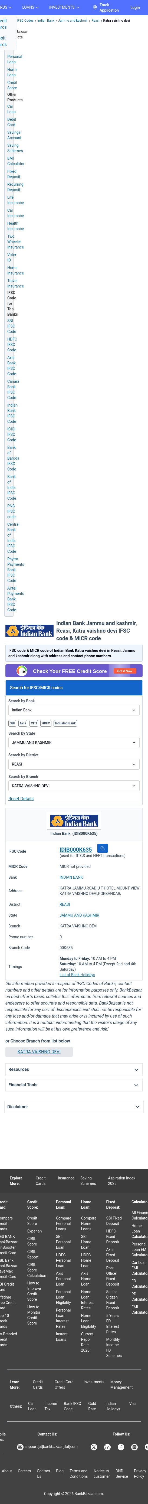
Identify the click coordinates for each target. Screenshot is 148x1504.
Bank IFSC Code (72, 1406)
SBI (12, 723)
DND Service (122, 1474)
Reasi (95, 20)
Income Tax (50, 1406)
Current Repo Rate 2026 (87, 1342)
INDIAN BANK (71, 877)
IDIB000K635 (76, 849)
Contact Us (43, 1474)
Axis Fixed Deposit (112, 1255)
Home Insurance (15, 270)
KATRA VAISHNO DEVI (39, 1051)
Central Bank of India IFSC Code (13, 538)
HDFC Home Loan (86, 1260)
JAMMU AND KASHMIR (79, 915)
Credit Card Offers (64, 1384)
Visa (133, 1403)
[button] (102, 848)
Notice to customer (102, 1474)
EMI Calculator (15, 161)
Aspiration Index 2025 (121, 1181)
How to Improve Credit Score (34, 1291)
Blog (60, 1471)
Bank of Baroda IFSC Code (13, 458)
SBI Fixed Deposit (114, 1221)
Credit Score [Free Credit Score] (12, 85)
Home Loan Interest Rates (87, 1300)
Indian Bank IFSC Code (12, 413)
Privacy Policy (140, 1474)
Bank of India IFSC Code (11, 488)
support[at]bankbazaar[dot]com (47, 1447)
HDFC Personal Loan (63, 1260)
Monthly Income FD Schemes (114, 1347)
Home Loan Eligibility (88, 1321)
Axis (23, 723)
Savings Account (14, 135)
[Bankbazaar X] (94, 1447)
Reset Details (21, 798)
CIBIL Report (33, 1254)
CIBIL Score (32, 1241)
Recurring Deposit (15, 187)
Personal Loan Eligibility (63, 1297)
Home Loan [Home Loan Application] (12, 72)
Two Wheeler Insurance (15, 241)
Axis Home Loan (86, 1278)
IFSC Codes (25, 20)
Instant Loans (62, 1337)
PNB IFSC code (11, 511)
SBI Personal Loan (63, 1242)
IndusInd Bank (65, 723)
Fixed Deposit (13, 174)
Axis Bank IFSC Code (11, 365)
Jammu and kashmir (73, 20)
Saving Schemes (15, 148)
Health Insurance (15, 226)
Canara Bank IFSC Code (13, 389)
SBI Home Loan (86, 1242)
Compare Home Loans (89, 1223)
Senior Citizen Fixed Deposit (112, 1300)
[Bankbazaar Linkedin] (108, 1447)
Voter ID (11, 257)
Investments (94, 1382)
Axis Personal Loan (63, 1278)
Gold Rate (92, 1406)
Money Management (121, 1384)
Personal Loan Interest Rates (63, 1318)
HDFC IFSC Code (12, 344)
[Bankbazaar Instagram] (135, 1447)
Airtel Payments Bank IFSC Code (15, 599)
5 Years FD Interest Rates (112, 1323)
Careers (24, 1471)
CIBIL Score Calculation (36, 1270)
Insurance (66, 1178)
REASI (65, 904)
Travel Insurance (15, 283)
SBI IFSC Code (11, 326)
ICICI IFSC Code (11, 434)
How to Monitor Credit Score (34, 1315)
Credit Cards (41, 1181)
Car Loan (11, 109)
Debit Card (11, 122)
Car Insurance (15, 213)
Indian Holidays (113, 1406)
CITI (34, 723)
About (7, 1471)
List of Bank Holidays (77, 975)
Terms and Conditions (79, 1474)
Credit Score (32, 1221)
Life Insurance (15, 200)
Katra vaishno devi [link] (116, 20)
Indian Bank (45, 20)
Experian (34, 1231)
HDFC (46, 723)
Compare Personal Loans (63, 1223)
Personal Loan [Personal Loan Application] (14, 59)
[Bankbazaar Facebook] (121, 1447)
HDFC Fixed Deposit (112, 1236)
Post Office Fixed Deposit (112, 1276)
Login (135, 7)
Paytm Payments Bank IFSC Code (15, 570)
